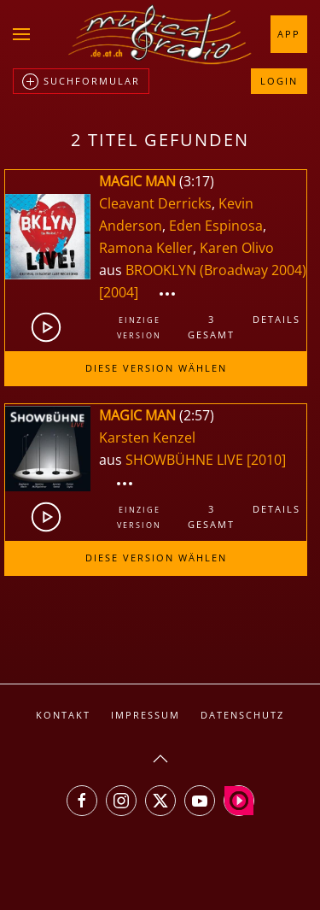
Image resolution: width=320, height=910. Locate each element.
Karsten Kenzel (147, 437)
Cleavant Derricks (155, 203)
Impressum (145, 714)
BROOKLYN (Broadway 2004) (215, 270)
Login (279, 80)
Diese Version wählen (156, 367)
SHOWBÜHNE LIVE (186, 459)
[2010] (266, 459)
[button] (21, 34)
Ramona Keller (146, 247)
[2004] (118, 292)
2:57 (196, 415)
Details (276, 319)
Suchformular (81, 82)
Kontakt (63, 714)
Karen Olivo (237, 247)
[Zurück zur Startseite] (160, 34)
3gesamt (211, 327)
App (288, 33)
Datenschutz (242, 714)
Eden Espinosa (216, 225)
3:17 (196, 181)
